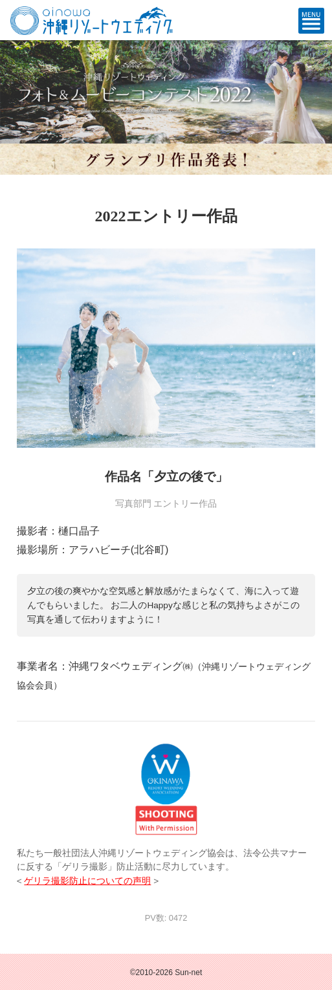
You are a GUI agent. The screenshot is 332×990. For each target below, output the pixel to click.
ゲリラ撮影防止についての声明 (87, 881)
